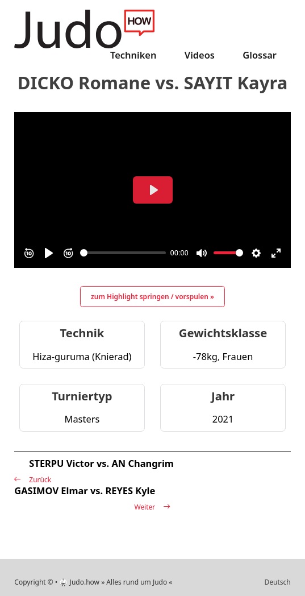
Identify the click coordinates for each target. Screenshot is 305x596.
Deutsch (277, 582)
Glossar (260, 54)
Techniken (133, 54)
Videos (200, 54)
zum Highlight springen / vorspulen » (152, 296)
